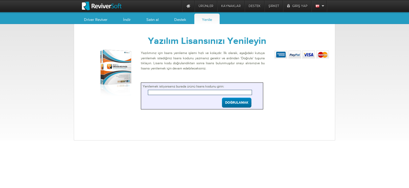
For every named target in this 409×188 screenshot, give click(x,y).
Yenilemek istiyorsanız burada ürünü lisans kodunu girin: (183, 86)
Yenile (207, 19)
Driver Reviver (95, 19)
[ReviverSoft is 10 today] (177, 6)
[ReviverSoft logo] (102, 6)
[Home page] (188, 6)
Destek (180, 19)
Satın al (152, 19)
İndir (127, 19)
